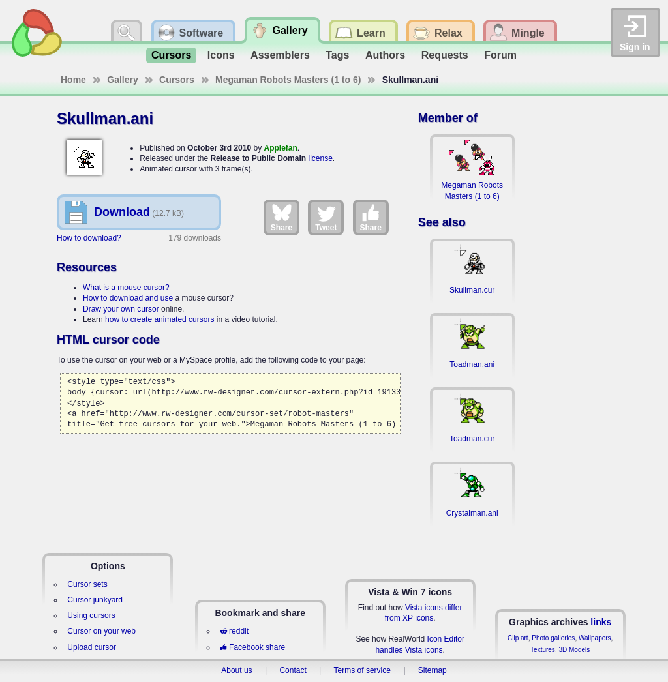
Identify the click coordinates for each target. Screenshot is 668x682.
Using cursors (91, 615)
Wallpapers (595, 638)
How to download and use (128, 298)
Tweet (326, 217)
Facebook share (252, 647)
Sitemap (432, 670)
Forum (500, 55)
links (600, 622)
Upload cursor (91, 647)
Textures (542, 649)
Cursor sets (87, 584)
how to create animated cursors (159, 319)
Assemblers (280, 55)
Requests (444, 55)
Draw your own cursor (121, 309)
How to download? (89, 238)
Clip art (518, 638)
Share (281, 217)
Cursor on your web (101, 631)
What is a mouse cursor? (126, 287)
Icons (221, 55)
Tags (337, 55)
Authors (385, 55)
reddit (234, 631)
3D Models (574, 649)
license (320, 158)
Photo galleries (553, 638)
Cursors (171, 55)
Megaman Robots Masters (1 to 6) (288, 79)
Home (73, 79)
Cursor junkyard (95, 599)
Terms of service (362, 670)
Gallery (122, 79)
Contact (292, 670)
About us (236, 670)
